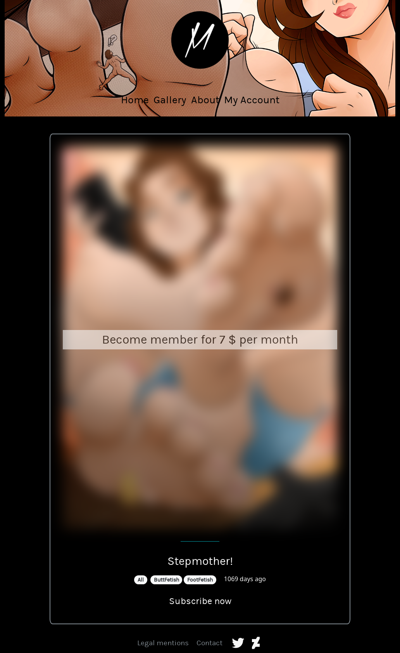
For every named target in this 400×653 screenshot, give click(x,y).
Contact (209, 642)
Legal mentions (163, 642)
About (205, 100)
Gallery (169, 100)
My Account (251, 100)
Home (135, 100)
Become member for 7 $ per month (200, 339)
